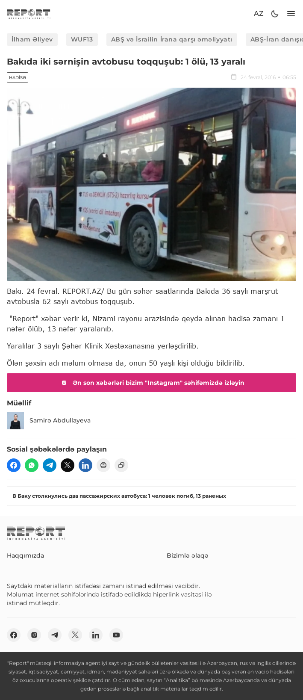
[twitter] (67, 465)
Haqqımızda (25, 555)
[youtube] (116, 635)
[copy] (121, 465)
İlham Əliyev (32, 39)
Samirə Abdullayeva (49, 420)
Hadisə (17, 77)
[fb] (14, 465)
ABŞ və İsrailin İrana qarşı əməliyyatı (171, 39)
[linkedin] (85, 465)
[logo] (28, 14)
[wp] (31, 465)
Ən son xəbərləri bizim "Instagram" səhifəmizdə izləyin (151, 383)
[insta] (34, 635)
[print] (103, 465)
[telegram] (49, 465)
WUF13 (82, 39)
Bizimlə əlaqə (188, 555)
